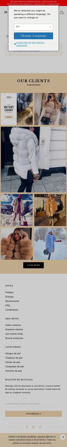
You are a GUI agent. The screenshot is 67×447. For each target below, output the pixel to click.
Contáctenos (11, 310)
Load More (33, 265)
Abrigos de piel (13, 353)
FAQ (7, 305)
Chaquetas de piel (14, 366)
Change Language (33, 35)
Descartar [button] (63, 437)
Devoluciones (12, 301)
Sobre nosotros (13, 325)
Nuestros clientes (14, 329)
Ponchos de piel (13, 371)
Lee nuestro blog (14, 334)
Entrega (9, 297)
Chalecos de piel (13, 358)
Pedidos (9, 292)
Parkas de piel (12, 362)
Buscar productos (14, 338)
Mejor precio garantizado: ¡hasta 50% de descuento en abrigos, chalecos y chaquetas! (33, 3)
